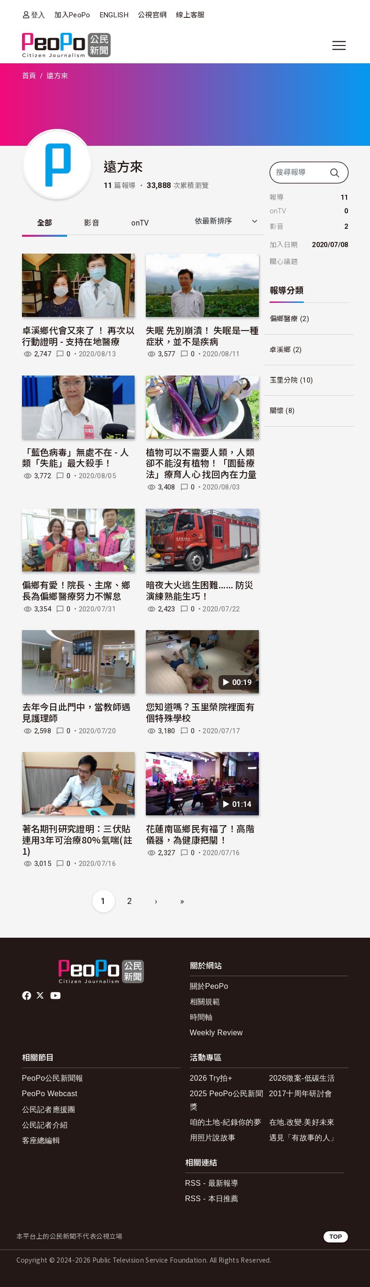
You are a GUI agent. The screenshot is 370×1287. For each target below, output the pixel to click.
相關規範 (205, 1002)
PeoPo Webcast (50, 1094)
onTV (140, 222)
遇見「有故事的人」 (303, 1138)
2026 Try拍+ (211, 1078)
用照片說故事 (213, 1138)
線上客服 (190, 15)
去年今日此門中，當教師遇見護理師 (76, 712)
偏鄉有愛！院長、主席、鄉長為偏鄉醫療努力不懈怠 (76, 590)
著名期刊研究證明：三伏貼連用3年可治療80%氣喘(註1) (77, 839)
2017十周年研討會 (300, 1094)
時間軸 (201, 1017)
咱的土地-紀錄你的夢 (226, 1122)
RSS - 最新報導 (212, 1183)
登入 (38, 14)
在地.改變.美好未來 (302, 1122)
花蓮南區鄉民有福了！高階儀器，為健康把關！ (200, 834)
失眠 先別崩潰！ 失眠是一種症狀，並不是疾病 (202, 335)
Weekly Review (216, 1033)
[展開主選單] (339, 45)
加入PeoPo (72, 15)
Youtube (56, 996)
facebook (27, 996)
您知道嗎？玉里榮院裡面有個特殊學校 (200, 712)
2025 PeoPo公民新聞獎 (227, 1100)
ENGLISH (114, 15)
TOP (335, 1236)
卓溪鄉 (280, 350)
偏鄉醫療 (284, 319)
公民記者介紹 (45, 1125)
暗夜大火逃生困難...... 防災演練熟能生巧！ (199, 590)
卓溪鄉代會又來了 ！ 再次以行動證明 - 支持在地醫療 (78, 335)
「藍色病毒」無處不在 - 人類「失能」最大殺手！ (75, 457)
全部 (45, 222)
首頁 (29, 76)
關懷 (277, 410)
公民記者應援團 (49, 1110)
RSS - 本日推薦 (212, 1199)
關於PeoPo (209, 986)
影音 (91, 222)
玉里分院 (284, 380)
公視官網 (152, 15)
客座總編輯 (41, 1140)
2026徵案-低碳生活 (302, 1078)
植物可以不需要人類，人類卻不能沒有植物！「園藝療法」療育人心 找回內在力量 (201, 463)
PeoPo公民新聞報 (52, 1078)
